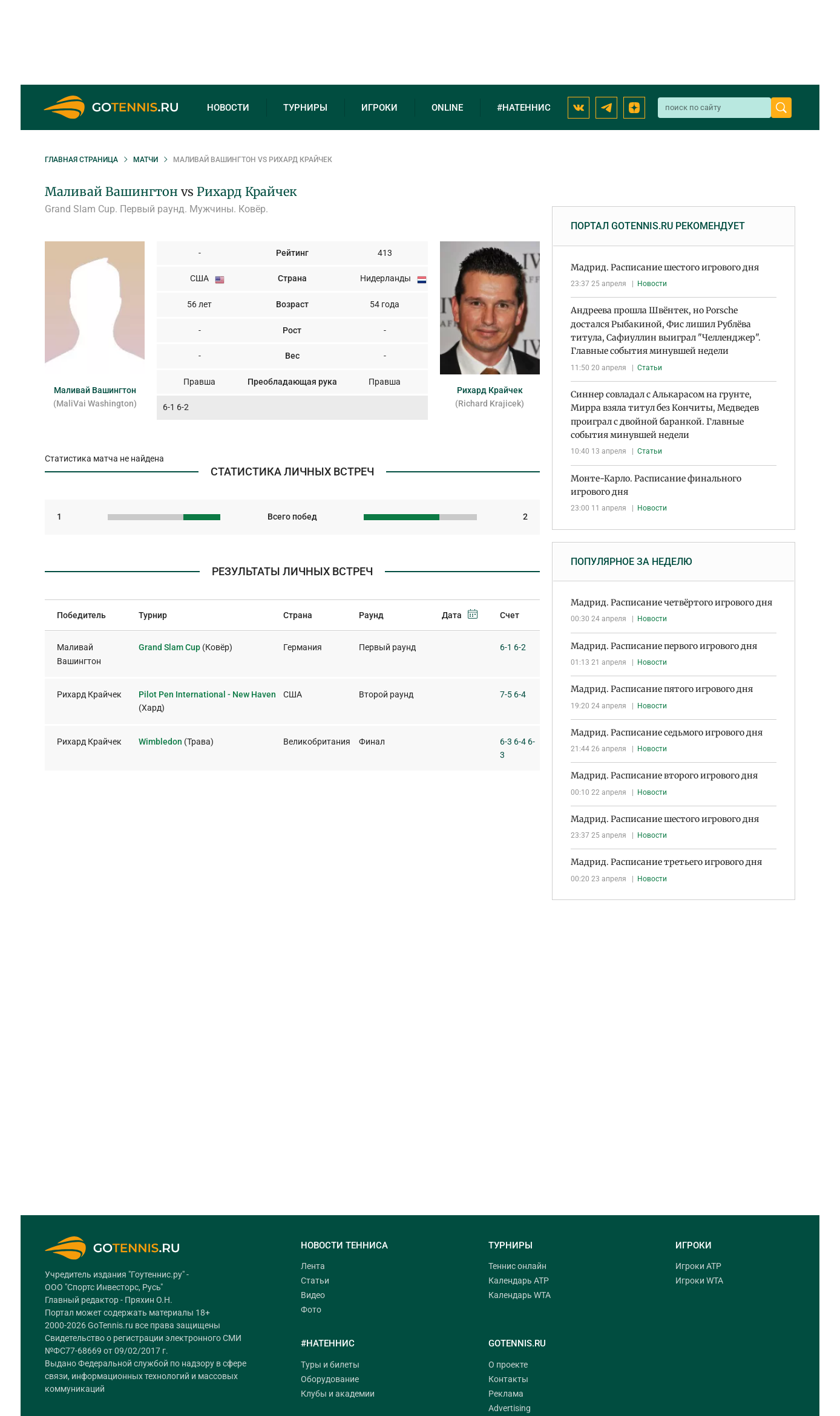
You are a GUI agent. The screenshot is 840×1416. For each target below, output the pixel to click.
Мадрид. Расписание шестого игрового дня (665, 267)
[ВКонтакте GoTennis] (578, 108)
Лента (313, 1266)
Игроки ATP (698, 1266)
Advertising (509, 1408)
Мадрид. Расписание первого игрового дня (664, 646)
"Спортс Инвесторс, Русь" (114, 1287)
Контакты (508, 1379)
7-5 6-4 (513, 694)
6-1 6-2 (513, 647)
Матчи (145, 159)
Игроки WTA (699, 1280)
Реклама (505, 1393)
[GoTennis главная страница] (111, 107)
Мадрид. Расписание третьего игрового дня (666, 861)
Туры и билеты (330, 1364)
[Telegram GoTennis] (606, 108)
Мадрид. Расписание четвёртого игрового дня (671, 602)
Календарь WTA (519, 1295)
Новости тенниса (344, 1245)
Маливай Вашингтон (111, 191)
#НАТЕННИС (328, 1343)
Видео (313, 1295)
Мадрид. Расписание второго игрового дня (664, 775)
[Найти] (781, 107)
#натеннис (524, 107)
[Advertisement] (673, 997)
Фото (311, 1309)
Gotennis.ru (517, 1343)
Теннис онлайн (517, 1266)
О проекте (508, 1364)
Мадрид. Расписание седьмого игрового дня (667, 732)
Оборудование (330, 1379)
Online (447, 107)
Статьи (649, 368)
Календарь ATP (518, 1280)
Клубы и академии (338, 1393)
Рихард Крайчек (247, 191)
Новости (228, 107)
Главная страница (81, 159)
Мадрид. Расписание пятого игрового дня (662, 689)
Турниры (305, 107)
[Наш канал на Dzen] (634, 108)
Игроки (379, 107)
